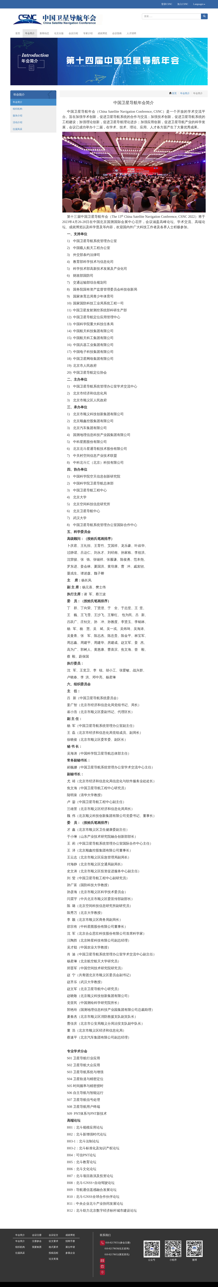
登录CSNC (166, 4)
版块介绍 (17, 115)
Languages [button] (199, 4)
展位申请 (70, 1247)
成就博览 (102, 33)
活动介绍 (17, 122)
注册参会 (37, 1241)
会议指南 (117, 33)
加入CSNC (182, 4)
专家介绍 (88, 33)
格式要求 (53, 1247)
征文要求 (53, 1241)
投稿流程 (53, 1253)
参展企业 (70, 1253)
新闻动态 (44, 33)
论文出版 (59, 33)
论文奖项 (53, 1259)
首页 (17, 33)
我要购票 (37, 1247)
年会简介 (30, 33)
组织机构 (17, 109)
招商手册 (70, 1241)
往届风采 (17, 129)
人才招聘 (131, 33)
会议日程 (73, 33)
